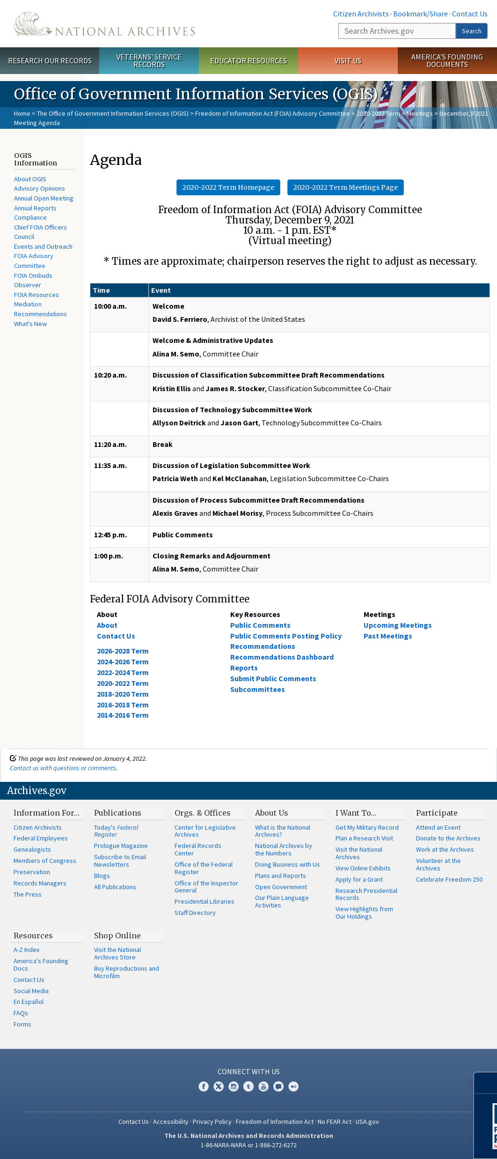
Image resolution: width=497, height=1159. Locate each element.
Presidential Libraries (204, 901)
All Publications (115, 887)
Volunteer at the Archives (438, 864)
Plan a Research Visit (364, 838)
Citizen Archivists (361, 13)
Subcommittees (257, 689)
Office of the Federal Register (204, 868)
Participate (437, 812)
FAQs (21, 1013)
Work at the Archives (445, 849)
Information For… (47, 812)
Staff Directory (195, 912)
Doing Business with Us (287, 864)
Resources (33, 935)
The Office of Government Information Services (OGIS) (113, 113)
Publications (117, 812)
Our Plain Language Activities (282, 901)
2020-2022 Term (378, 113)
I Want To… (356, 812)
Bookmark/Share (420, 13)
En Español (29, 1001)
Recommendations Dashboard (282, 656)
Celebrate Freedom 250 (449, 879)
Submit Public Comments (273, 678)
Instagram (233, 1086)
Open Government (281, 887)
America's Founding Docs (41, 965)
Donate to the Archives (448, 838)
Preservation (32, 872)
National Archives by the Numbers (283, 849)
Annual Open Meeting (43, 198)
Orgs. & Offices (203, 812)
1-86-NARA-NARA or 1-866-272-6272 (249, 1145)
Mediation (28, 304)
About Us (271, 812)
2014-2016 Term (123, 715)
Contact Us (470, 13)
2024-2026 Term (123, 661)
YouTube (263, 1086)
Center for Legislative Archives (205, 831)
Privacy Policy (212, 1121)
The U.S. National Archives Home (104, 24)
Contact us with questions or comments (63, 768)
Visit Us (348, 60)
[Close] (486, 1083)
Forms (22, 1024)
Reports (244, 667)
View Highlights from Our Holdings (364, 913)
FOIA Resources (36, 294)
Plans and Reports (280, 875)
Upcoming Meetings (398, 625)
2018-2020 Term (123, 693)
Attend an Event (438, 827)
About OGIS (30, 179)
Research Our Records (50, 60)
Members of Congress (45, 860)
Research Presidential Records (366, 894)
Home (22, 113)
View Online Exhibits (363, 868)
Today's (116, 831)
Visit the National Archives (359, 853)
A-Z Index (26, 949)
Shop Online (117, 935)
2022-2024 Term (123, 672)
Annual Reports (35, 208)
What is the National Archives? (282, 831)
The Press (28, 894)
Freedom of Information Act (275, 1121)
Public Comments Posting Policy (286, 635)
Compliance (30, 217)
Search (472, 31)
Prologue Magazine (121, 845)
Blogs (102, 875)
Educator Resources (248, 60)
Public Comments (260, 625)
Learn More (415, 1142)
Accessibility (171, 1121)
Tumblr (248, 1086)
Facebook (203, 1086)
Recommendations (40, 314)
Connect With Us (249, 1071)
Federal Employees (41, 838)
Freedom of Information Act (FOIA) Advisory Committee (272, 113)
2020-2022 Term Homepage (228, 187)
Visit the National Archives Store (117, 953)
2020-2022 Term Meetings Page (345, 187)
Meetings (420, 113)
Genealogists (32, 849)
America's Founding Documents (447, 60)
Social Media (31, 991)
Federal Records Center (198, 849)
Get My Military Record (367, 827)
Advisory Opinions (39, 188)
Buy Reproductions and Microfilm (126, 972)
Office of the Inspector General (206, 887)
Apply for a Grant (359, 879)
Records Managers (40, 883)
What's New (30, 323)
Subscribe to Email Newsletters (120, 861)
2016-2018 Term (123, 704)
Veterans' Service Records (149, 60)
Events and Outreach (43, 246)
